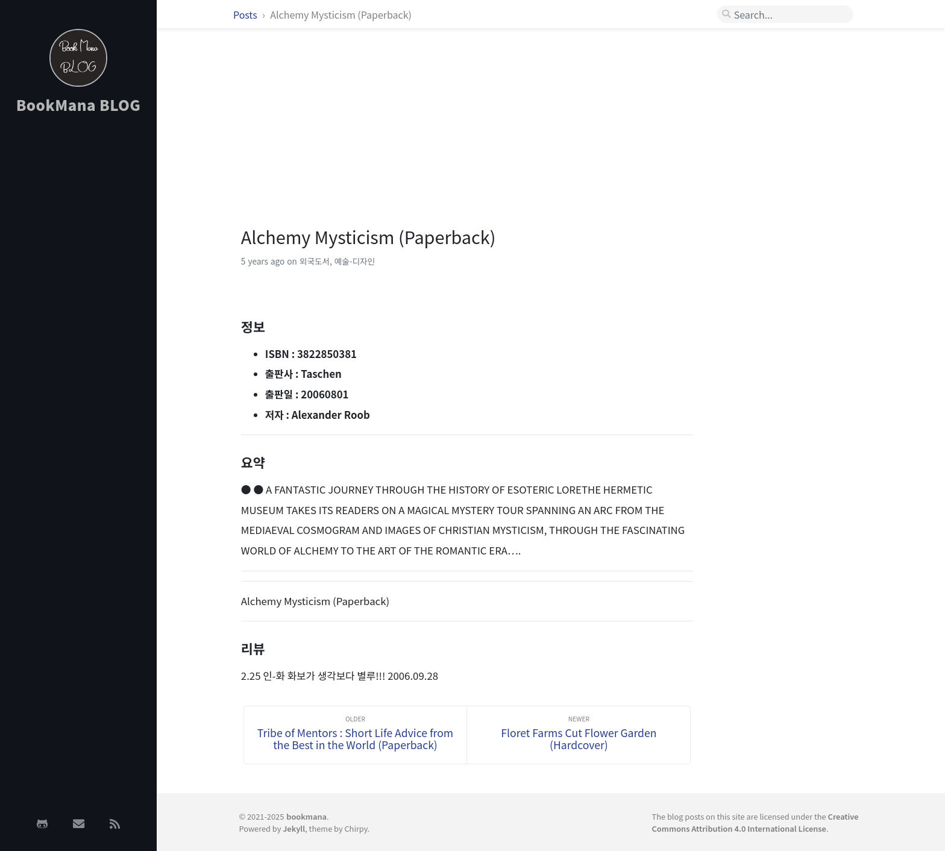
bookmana (306, 816)
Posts (246, 14)
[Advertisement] (78, 315)
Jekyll (294, 828)
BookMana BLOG (78, 104)
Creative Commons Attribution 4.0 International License (755, 822)
